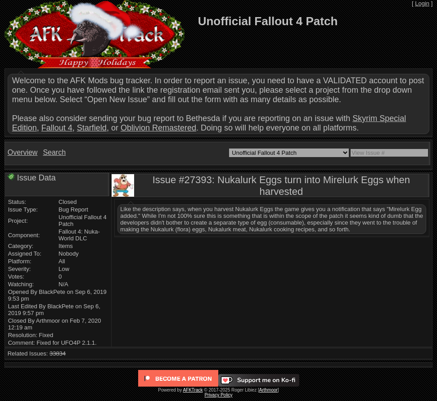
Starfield (92, 127)
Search (54, 152)
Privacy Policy (218, 394)
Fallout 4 (56, 127)
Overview (23, 152)
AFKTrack (193, 389)
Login (422, 3)
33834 (58, 353)
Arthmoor (268, 389)
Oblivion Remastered (158, 127)
